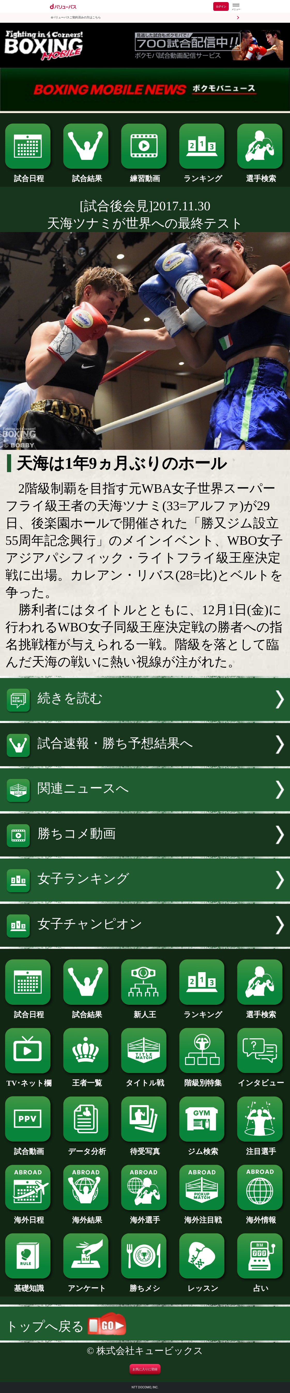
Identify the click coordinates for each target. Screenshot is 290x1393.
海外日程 (29, 1216)
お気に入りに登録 (145, 1369)
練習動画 (145, 175)
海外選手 (145, 1216)
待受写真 (145, 1148)
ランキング (203, 175)
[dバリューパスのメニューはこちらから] (235, 7)
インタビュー (261, 1079)
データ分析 (87, 1148)
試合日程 (29, 175)
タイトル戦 (145, 1079)
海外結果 (87, 1216)
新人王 (145, 1011)
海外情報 (261, 1216)
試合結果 (87, 175)
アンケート (87, 1284)
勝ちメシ (145, 1284)
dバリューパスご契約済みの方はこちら (76, 17)
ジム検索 (203, 1148)
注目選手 (261, 1148)
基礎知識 (29, 1284)
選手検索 (261, 175)
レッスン (203, 1284)
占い (261, 1284)
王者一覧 (87, 1079)
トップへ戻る (65, 1326)
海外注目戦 (203, 1216)
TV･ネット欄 (29, 1079)
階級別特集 (203, 1079)
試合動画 (29, 1148)
